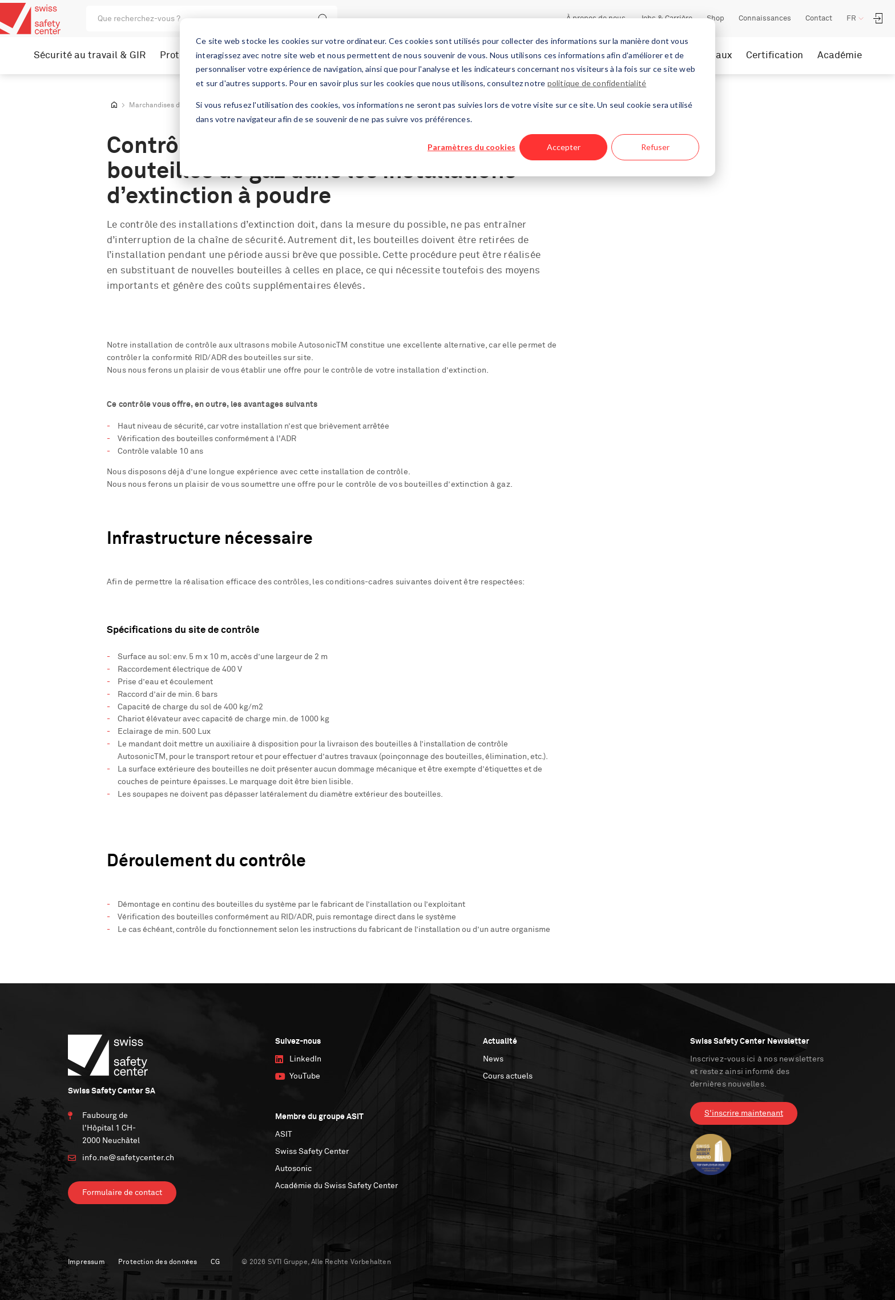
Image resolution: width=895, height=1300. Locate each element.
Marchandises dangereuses (173, 105)
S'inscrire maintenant (743, 1113)
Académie (839, 55)
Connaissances (765, 18)
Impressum (86, 1262)
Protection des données (157, 1262)
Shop (715, 18)
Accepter (563, 147)
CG (215, 1262)
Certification (774, 55)
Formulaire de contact (122, 1193)
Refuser (655, 147)
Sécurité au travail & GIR (90, 55)
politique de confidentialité (597, 83)
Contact (818, 18)
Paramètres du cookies (471, 147)
